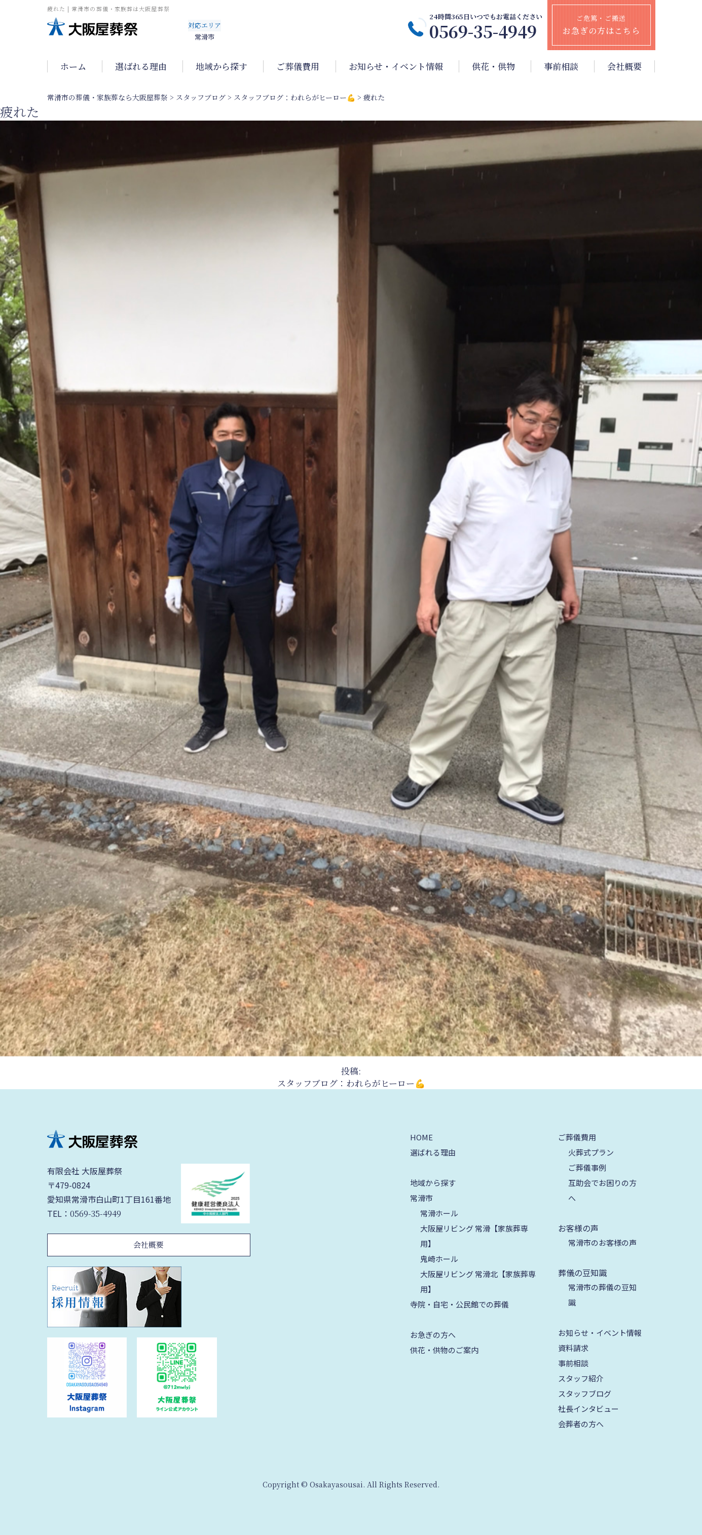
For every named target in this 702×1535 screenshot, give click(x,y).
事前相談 (561, 66)
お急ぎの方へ (433, 1334)
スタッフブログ (584, 1393)
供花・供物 (493, 66)
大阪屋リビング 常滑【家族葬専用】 (474, 1236)
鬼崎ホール (439, 1258)
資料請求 (573, 1347)
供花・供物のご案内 (444, 1350)
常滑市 (421, 1198)
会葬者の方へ (581, 1423)
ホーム (73, 66)
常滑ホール (439, 1213)
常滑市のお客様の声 (602, 1242)
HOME (421, 1137)
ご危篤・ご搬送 (601, 24)
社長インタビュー (588, 1408)
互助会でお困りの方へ (602, 1190)
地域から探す (221, 66)
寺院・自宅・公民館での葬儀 (459, 1304)
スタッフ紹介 (581, 1378)
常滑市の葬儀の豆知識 (602, 1295)
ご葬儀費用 (297, 66)
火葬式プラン (591, 1152)
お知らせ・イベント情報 (396, 66)
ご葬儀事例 (587, 1167)
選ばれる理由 (141, 66)
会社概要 (624, 66)
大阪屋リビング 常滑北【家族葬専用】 (478, 1281)
